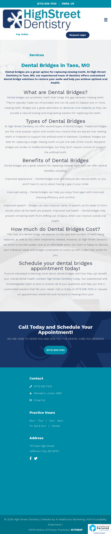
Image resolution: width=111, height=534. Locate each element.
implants (86, 107)
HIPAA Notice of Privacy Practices (48, 529)
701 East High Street (41, 445)
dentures (68, 107)
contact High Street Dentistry (54, 278)
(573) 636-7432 (47, 3)
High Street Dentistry (20, 126)
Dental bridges (16, 97)
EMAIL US (68, 3)
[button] (55, 350)
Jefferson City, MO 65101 (44, 451)
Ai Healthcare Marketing (70, 519)
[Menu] (106, 20)
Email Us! (39, 400)
